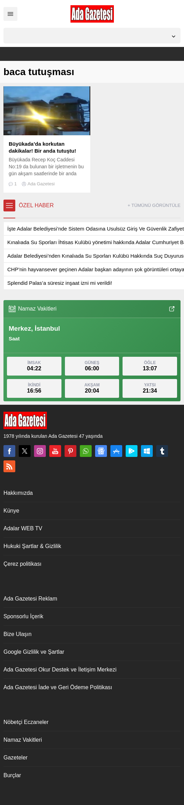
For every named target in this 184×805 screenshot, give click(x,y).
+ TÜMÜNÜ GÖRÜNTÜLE (154, 205)
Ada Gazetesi (41, 183)
